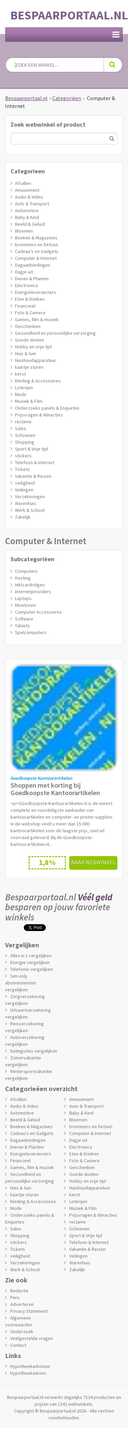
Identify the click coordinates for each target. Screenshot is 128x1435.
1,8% (47, 862)
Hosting (23, 578)
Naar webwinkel (93, 862)
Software (24, 619)
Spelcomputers (31, 632)
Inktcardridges (30, 585)
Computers (26, 571)
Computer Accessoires (38, 612)
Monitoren (25, 605)
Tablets (22, 625)
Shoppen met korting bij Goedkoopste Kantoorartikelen (55, 789)
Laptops (23, 598)
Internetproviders (33, 591)
